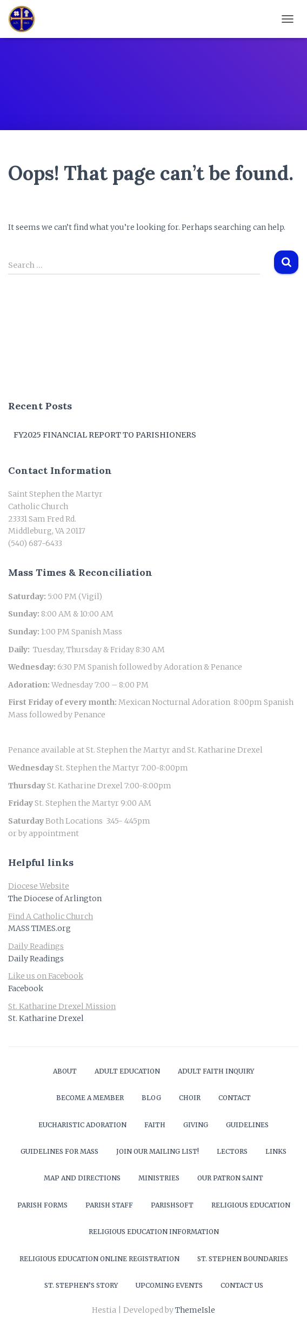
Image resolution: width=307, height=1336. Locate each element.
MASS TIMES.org (39, 928)
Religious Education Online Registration (99, 1259)
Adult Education (127, 1071)
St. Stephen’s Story (81, 1285)
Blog (151, 1098)
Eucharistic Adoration (82, 1125)
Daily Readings (36, 959)
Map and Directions (82, 1178)
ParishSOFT (172, 1205)
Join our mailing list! (157, 1151)
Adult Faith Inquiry (216, 1071)
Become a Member (90, 1098)
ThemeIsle (195, 1310)
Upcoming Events (169, 1285)
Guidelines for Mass (59, 1151)
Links (275, 1151)
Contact (234, 1098)
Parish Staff (109, 1205)
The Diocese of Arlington (55, 898)
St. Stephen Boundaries (242, 1259)
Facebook (25, 988)
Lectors (232, 1151)
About (65, 1071)
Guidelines (247, 1125)
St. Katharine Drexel (46, 1018)
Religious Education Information (154, 1232)
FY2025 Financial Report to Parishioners (105, 435)
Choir (190, 1098)
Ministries (158, 1178)
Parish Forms (42, 1205)
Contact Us (242, 1285)
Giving (195, 1125)
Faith (154, 1125)
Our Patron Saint (230, 1178)
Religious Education (250, 1205)
